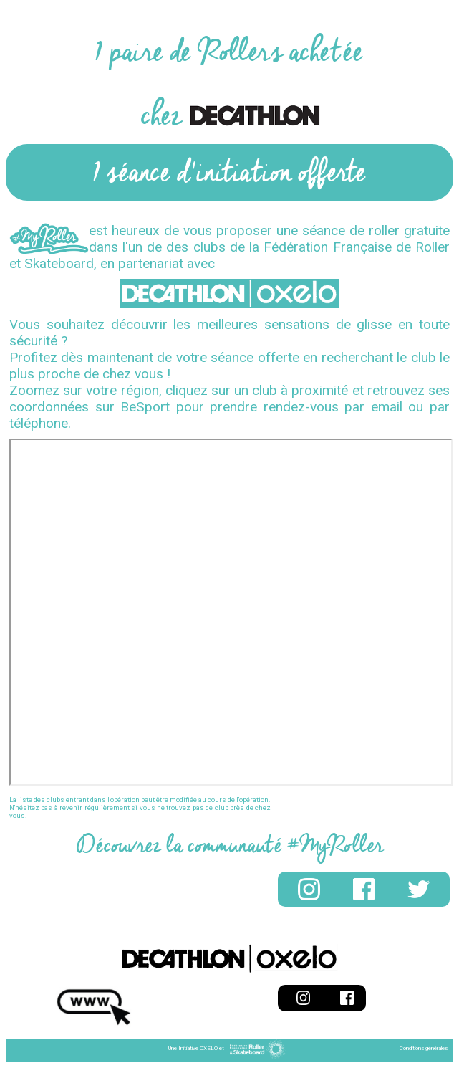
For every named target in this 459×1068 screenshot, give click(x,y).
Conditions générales (424, 1048)
